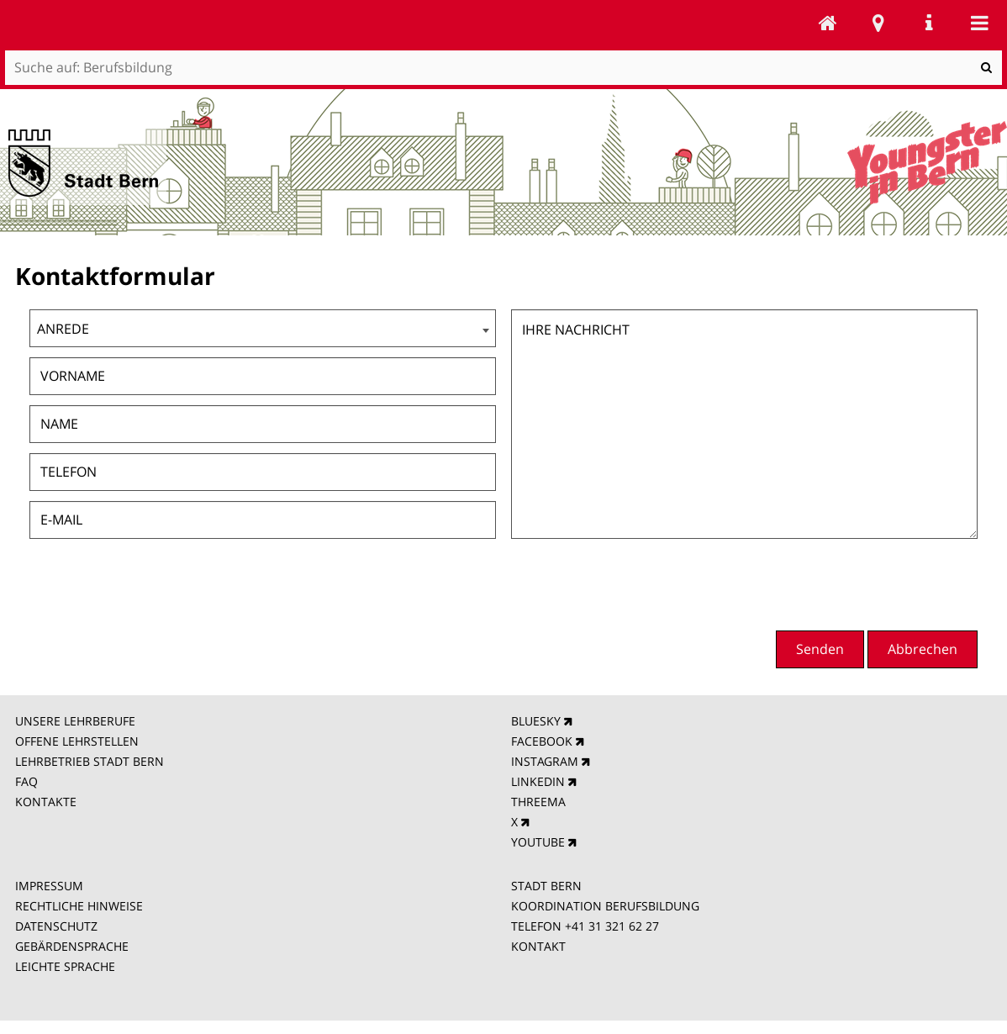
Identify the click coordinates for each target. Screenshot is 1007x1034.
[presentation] (850, 582)
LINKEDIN (538, 781)
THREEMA (538, 802)
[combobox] (262, 328)
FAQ (26, 781)
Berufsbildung (828, 22)
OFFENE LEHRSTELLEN (77, 741)
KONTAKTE (45, 802)
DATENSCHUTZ (56, 926)
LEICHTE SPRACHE (65, 966)
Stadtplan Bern (878, 22)
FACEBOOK (541, 741)
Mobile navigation (979, 22)
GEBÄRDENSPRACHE (72, 946)
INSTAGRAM (544, 761)
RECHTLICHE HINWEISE (79, 906)
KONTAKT (538, 946)
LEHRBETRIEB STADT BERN (89, 761)
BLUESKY (536, 721)
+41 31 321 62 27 (612, 926)
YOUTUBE (538, 842)
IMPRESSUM (49, 886)
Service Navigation (929, 22)
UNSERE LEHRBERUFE (75, 721)
